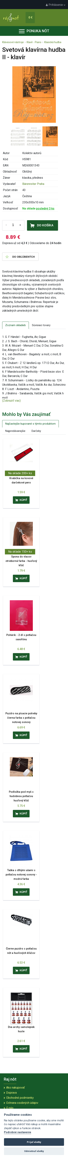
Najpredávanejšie (15, 431)
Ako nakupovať (15, 1087)
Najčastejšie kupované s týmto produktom (30, 423)
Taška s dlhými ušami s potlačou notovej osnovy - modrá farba (21, 875)
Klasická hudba (52, 42)
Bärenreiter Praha (33, 184)
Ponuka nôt (34, 31)
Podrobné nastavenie (17, 1132)
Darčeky (36, 431)
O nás (9, 1108)
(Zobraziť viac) (11, 400)
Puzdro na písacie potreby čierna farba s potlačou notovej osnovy (21, 718)
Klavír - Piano (34, 42)
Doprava (11, 1092)
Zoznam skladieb (15, 325)
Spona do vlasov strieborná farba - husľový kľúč (21, 561)
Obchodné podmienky (20, 1097)
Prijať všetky (34, 1142)
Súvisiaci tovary (41, 325)
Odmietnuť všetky (34, 1151)
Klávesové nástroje (13, 42)
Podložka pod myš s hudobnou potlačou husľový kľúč (21, 796)
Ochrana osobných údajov (22, 1102)
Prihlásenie (55, 5)
